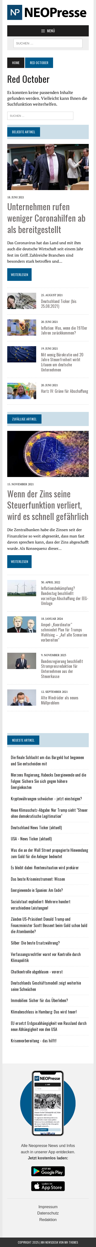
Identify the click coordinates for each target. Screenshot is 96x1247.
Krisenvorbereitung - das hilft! (33, 1041)
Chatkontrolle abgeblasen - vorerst (37, 972)
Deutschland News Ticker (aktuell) (36, 827)
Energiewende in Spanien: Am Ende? (37, 890)
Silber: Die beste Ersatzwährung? (35, 943)
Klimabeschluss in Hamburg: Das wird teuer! (44, 1012)
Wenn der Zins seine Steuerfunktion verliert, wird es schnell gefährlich (48, 505)
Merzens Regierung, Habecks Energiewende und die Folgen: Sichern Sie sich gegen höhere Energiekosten (48, 781)
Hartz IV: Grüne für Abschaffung (64, 391)
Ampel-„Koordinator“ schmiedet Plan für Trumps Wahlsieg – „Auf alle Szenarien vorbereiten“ (64, 632)
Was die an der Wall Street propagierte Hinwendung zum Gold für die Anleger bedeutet (49, 853)
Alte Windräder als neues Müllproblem (59, 700)
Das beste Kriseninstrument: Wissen (38, 879)
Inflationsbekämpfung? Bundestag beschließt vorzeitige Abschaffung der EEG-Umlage (64, 595)
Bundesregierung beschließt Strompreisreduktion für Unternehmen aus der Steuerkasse (62, 668)
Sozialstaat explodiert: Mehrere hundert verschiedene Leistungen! (40, 905)
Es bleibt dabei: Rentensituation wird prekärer (45, 867)
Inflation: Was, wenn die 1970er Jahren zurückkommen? (64, 330)
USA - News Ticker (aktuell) (31, 839)
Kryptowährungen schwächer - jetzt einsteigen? (46, 799)
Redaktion (48, 1220)
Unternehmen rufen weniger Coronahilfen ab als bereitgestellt (46, 217)
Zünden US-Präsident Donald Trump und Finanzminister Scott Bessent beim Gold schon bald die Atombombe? (49, 925)
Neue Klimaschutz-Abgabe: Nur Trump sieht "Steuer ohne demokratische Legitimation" (49, 813)
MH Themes (71, 1242)
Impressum (47, 1207)
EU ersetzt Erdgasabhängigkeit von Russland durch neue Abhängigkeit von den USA (49, 1026)
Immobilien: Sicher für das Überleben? (39, 1000)
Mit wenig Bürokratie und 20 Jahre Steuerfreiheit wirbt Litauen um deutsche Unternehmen (62, 362)
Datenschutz (48, 1213)
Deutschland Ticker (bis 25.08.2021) (58, 303)
